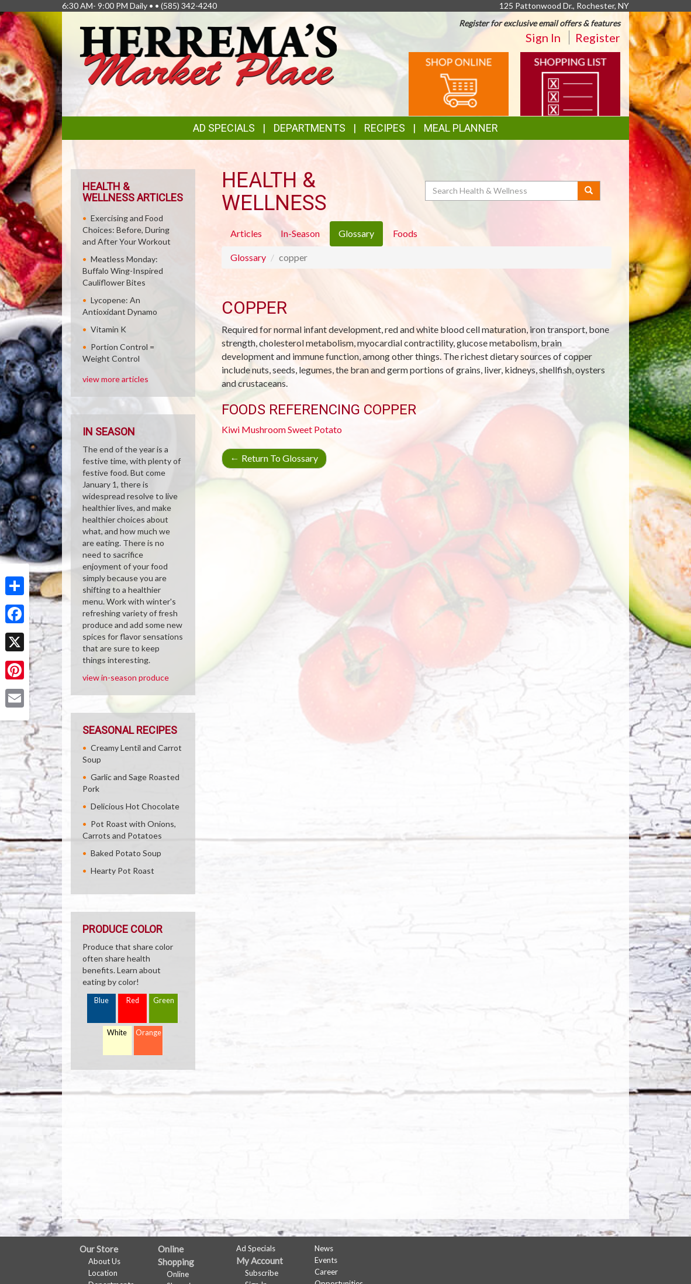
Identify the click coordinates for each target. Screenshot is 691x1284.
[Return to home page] (208, 54)
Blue (101, 1000)
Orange (148, 1032)
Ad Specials (224, 128)
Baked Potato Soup (126, 853)
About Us (104, 1261)
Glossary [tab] (356, 233)
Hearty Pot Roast (122, 871)
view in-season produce (125, 677)
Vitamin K (108, 329)
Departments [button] (310, 128)
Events (326, 1260)
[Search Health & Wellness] (502, 191)
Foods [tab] (405, 233)
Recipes (384, 128)
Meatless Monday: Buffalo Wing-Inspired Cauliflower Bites (122, 270)
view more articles (115, 379)
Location (103, 1273)
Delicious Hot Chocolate (135, 806)
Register (597, 37)
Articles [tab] (246, 233)
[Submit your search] (589, 191)
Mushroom (263, 429)
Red (132, 1000)
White (117, 1032)
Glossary (248, 257)
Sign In (543, 37)
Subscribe (261, 1273)
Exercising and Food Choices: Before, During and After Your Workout (126, 229)
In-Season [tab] (300, 233)
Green (163, 1000)
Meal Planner (461, 128)
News (324, 1248)
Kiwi (231, 429)
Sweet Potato (315, 429)
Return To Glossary (274, 458)
